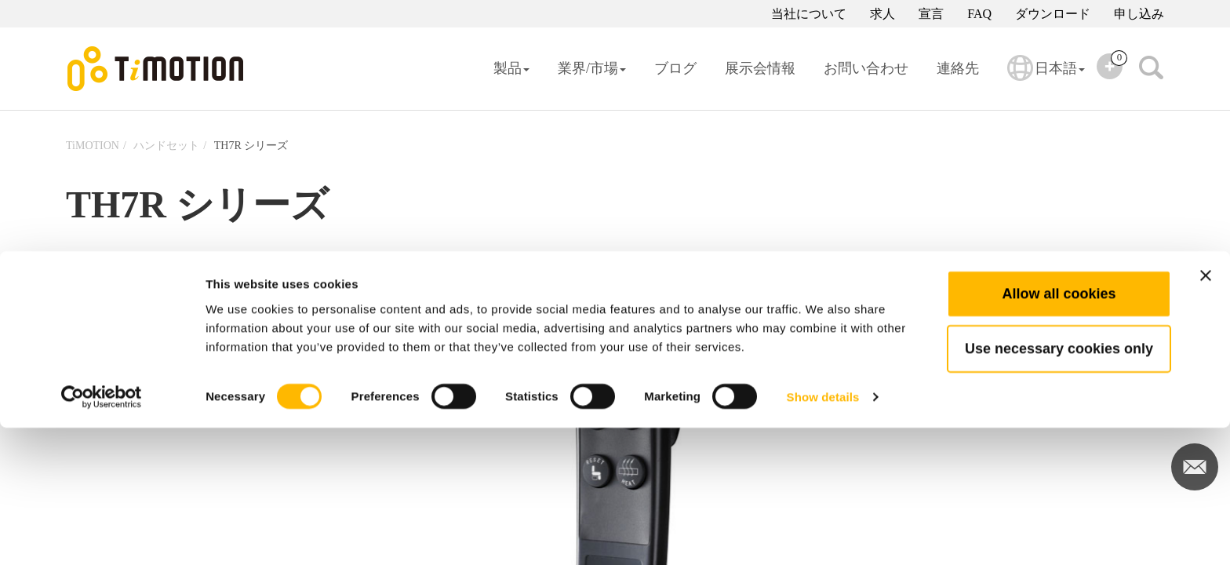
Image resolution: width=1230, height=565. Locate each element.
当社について (808, 13)
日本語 (1046, 78)
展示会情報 (760, 68)
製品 (511, 68)
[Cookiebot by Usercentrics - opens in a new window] (101, 534)
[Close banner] (1205, 412)
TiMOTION (92, 145)
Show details (823, 534)
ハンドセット (166, 145)
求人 (882, 13)
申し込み (1139, 13)
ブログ (675, 68)
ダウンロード (1052, 13)
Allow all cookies (1058, 431)
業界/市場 (592, 68)
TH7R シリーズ (251, 145)
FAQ (979, 13)
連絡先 (958, 68)
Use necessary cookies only (1059, 486)
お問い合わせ (866, 68)
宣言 (931, 13)
